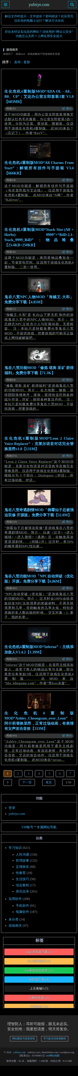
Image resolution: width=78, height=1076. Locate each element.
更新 (27, 62)
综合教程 (22, 885)
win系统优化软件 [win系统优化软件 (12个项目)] (39, 970)
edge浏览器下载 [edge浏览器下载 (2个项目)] (39, 951)
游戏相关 (15, 925)
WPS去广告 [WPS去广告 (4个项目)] (39, 979)
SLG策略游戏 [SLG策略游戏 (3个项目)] (39, 961)
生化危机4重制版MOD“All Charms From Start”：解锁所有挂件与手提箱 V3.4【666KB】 (39, 168)
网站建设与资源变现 (23, 1038)
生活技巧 (22, 879)
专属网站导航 (47, 827)
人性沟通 (22, 854)
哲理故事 (22, 860)
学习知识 (15, 847)
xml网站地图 (53, 1055)
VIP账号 (27, 827)
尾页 (49, 782)
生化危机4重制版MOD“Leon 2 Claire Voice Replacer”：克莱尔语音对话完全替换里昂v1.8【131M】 (39, 443)
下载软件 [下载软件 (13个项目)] (39, 1006)
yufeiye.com (39, 4)
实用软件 (15, 899)
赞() (67, 108)
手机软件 (22, 905)
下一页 (27, 782)
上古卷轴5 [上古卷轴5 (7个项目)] (39, 988)
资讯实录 (22, 891)
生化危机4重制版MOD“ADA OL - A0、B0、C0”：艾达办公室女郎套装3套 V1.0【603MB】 (39, 96)
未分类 (14, 919)
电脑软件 (22, 912)
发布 (17, 62)
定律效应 (22, 866)
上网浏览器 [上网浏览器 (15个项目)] (39, 997)
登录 (12, 808)
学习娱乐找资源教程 (54, 1038)
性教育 (21, 873)
